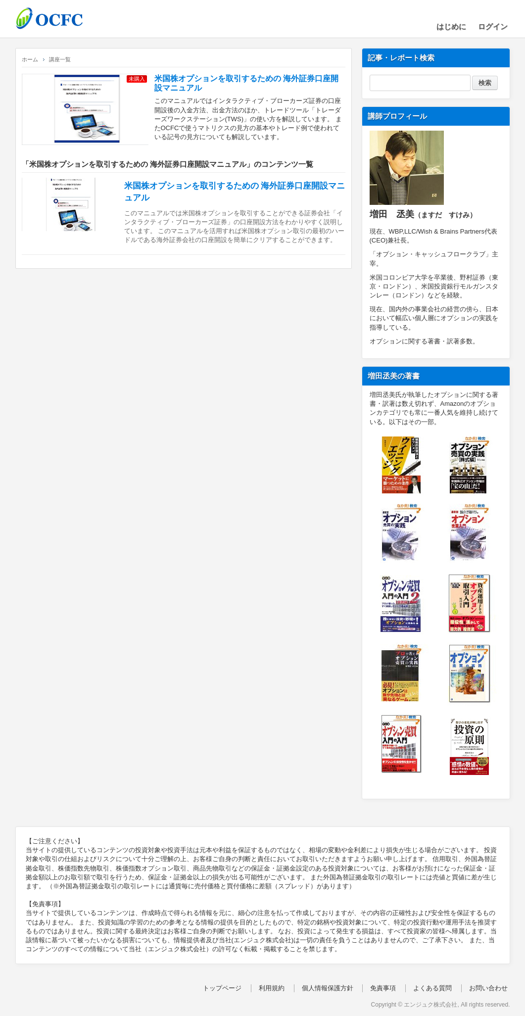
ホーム (30, 59)
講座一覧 (60, 59)
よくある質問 (432, 988)
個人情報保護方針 (327, 988)
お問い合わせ (488, 988)
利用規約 (272, 988)
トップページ (222, 988)
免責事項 (383, 988)
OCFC (64, 18)
